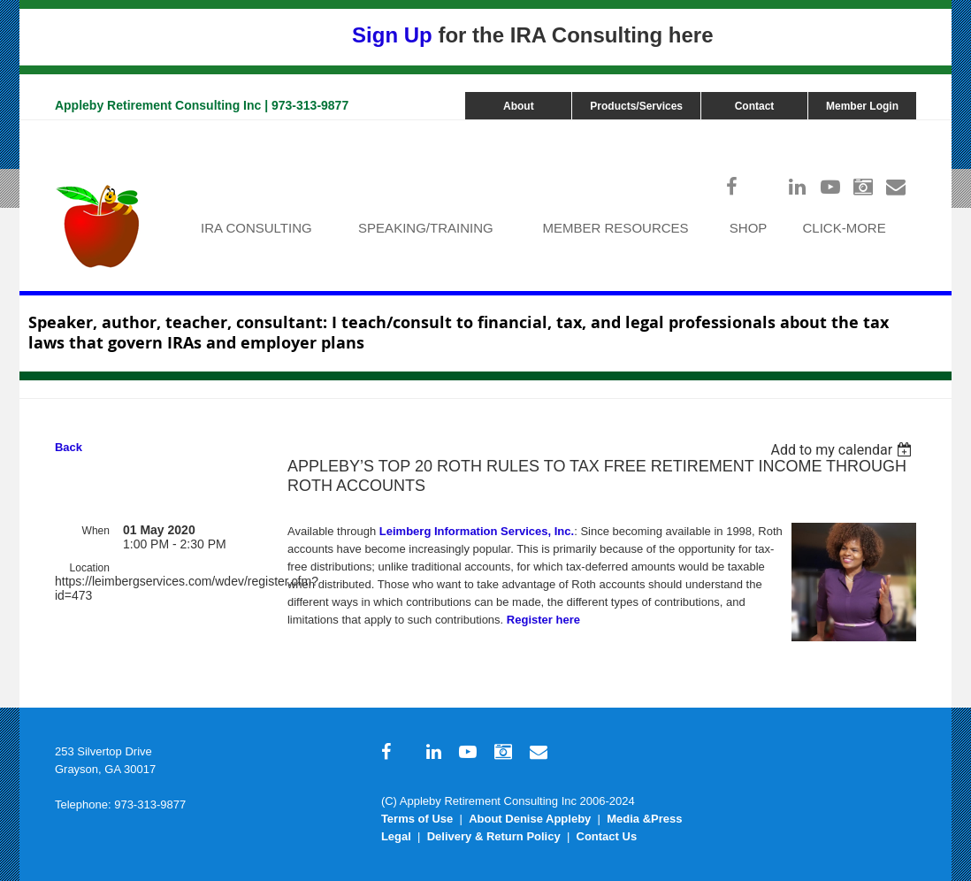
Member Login (862, 106)
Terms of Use (417, 818)
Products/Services (636, 106)
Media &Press (644, 818)
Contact (755, 106)
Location (90, 568)
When (96, 531)
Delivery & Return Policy (494, 836)
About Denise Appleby (530, 818)
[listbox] (844, 450)
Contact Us (607, 836)
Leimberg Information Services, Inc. (476, 531)
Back (68, 447)
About (518, 106)
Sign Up (392, 35)
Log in (898, 128)
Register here (543, 619)
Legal (396, 836)
